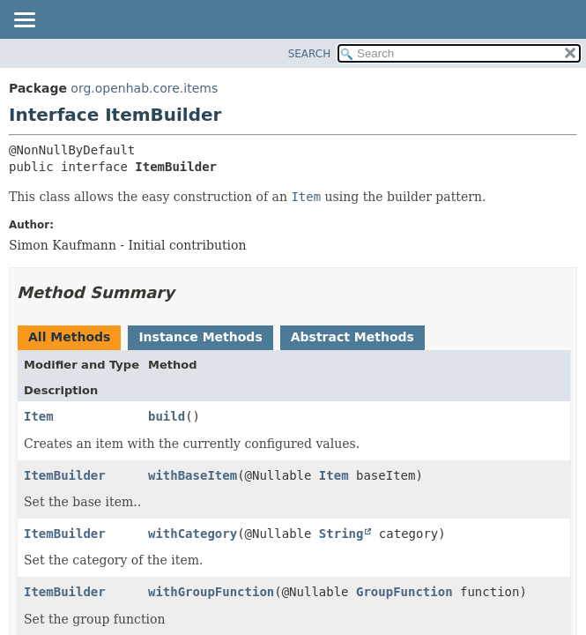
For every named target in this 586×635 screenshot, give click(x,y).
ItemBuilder (65, 475)
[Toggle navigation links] (24, 21)
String (341, 534)
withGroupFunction (211, 592)
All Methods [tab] (69, 337)
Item (39, 416)
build (166, 416)
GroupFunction (404, 592)
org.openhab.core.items (144, 88)
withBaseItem (192, 475)
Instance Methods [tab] (200, 337)
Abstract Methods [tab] (352, 337)
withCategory (192, 534)
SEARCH (309, 54)
